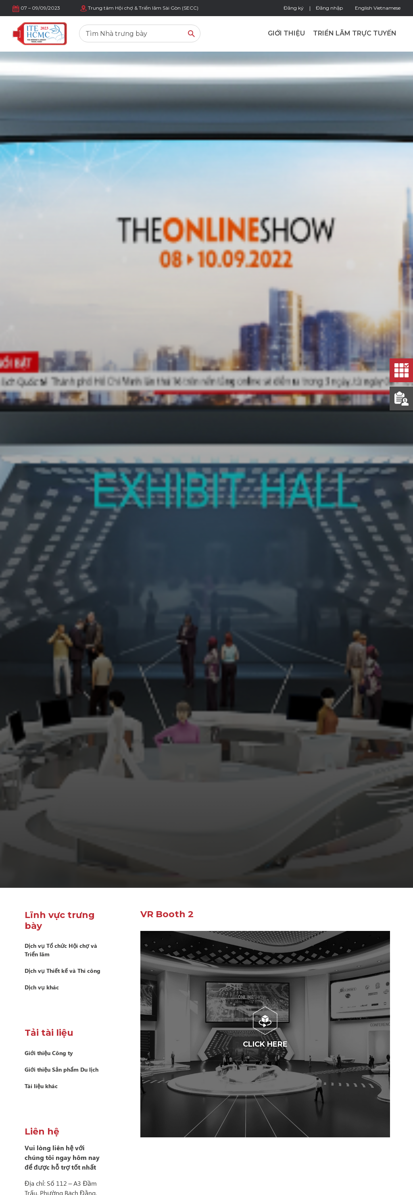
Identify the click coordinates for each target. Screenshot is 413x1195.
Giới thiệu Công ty (49, 1053)
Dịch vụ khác (42, 987)
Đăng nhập (329, 8)
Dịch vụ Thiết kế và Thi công (62, 970)
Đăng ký (294, 8)
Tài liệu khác (41, 1086)
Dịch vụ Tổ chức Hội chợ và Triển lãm (61, 950)
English (363, 8)
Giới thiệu (286, 33)
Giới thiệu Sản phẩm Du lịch (61, 1069)
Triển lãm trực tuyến (354, 33)
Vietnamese (386, 8)
